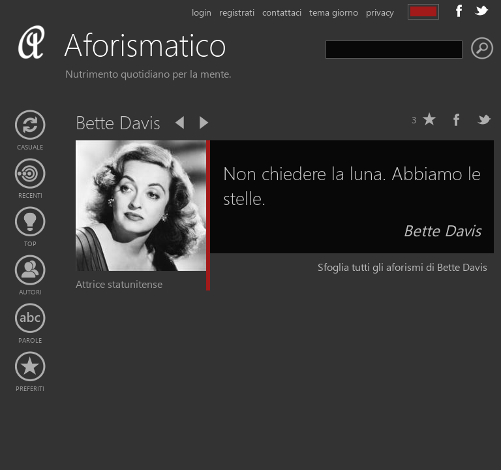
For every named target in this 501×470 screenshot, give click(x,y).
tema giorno (333, 12)
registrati (236, 12)
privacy (380, 12)
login (201, 12)
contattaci (281, 12)
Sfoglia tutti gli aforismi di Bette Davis (402, 267)
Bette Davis (442, 229)
